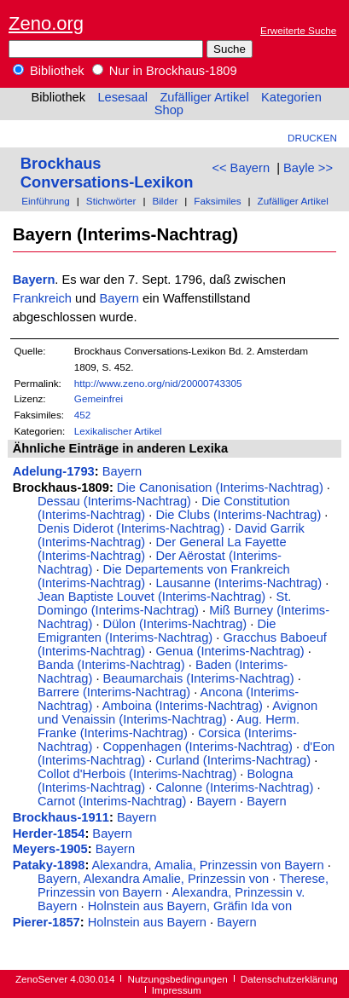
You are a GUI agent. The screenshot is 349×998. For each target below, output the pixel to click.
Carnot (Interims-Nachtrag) (112, 801)
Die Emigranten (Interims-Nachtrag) (157, 630)
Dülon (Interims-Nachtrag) (175, 624)
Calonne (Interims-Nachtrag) (234, 787)
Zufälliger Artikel (204, 97)
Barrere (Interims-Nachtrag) (114, 692)
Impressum (176, 989)
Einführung (45, 200)
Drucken (312, 137)
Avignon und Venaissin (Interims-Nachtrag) (177, 712)
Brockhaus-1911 (61, 817)
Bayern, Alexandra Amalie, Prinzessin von (153, 879)
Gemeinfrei (98, 398)
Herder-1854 (49, 833)
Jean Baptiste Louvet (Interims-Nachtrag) (151, 596)
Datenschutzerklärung (289, 978)
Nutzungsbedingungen (178, 978)
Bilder (164, 200)
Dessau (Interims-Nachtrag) (114, 501)
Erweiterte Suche (298, 30)
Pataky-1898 (49, 865)
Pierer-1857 (46, 922)
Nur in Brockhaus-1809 (164, 71)
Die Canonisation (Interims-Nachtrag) (220, 487)
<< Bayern (241, 168)
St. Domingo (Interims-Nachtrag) (164, 603)
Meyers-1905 (50, 849)
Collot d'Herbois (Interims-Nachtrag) (137, 774)
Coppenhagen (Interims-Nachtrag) (198, 746)
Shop (168, 110)
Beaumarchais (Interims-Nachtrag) (198, 678)
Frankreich (42, 298)
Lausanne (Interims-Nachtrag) (238, 583)
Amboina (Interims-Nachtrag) (182, 705)
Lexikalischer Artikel (118, 430)
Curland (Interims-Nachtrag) (233, 760)
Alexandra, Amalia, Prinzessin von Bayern (208, 865)
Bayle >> (308, 168)
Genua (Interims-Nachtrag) (229, 651)
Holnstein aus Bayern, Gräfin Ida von (190, 906)
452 (82, 414)
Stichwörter (111, 200)
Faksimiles (217, 200)
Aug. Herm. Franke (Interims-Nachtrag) (169, 726)
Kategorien (291, 97)
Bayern (34, 279)
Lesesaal (122, 97)
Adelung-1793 (54, 471)
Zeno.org (46, 23)
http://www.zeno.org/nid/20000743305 (158, 383)
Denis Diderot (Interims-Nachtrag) (131, 528)
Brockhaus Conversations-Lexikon (107, 172)
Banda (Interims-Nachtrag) (111, 665)
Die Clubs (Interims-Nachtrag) (238, 515)
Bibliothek (48, 71)
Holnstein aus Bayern (147, 922)
